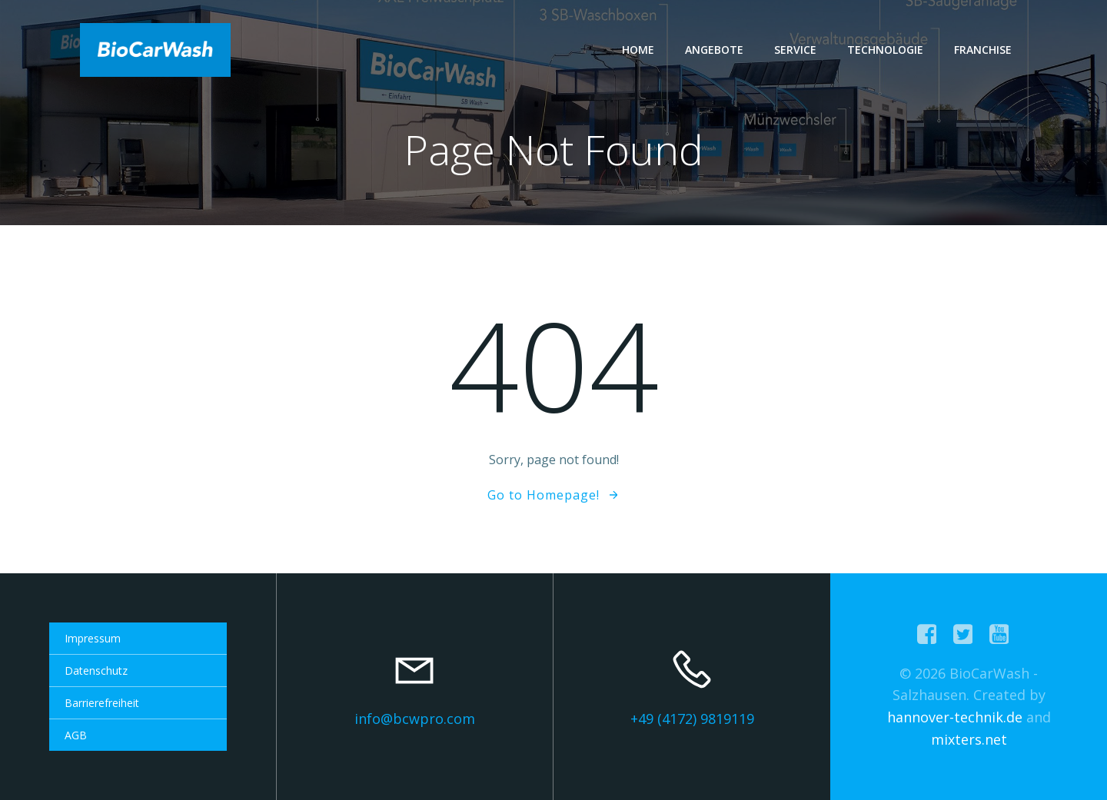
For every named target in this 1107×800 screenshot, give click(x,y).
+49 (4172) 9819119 (692, 718)
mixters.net (969, 739)
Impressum (93, 638)
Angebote (714, 49)
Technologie (885, 49)
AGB (76, 735)
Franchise (983, 49)
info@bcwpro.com (414, 718)
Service (795, 49)
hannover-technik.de (954, 717)
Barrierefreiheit (102, 702)
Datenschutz (96, 670)
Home (638, 49)
